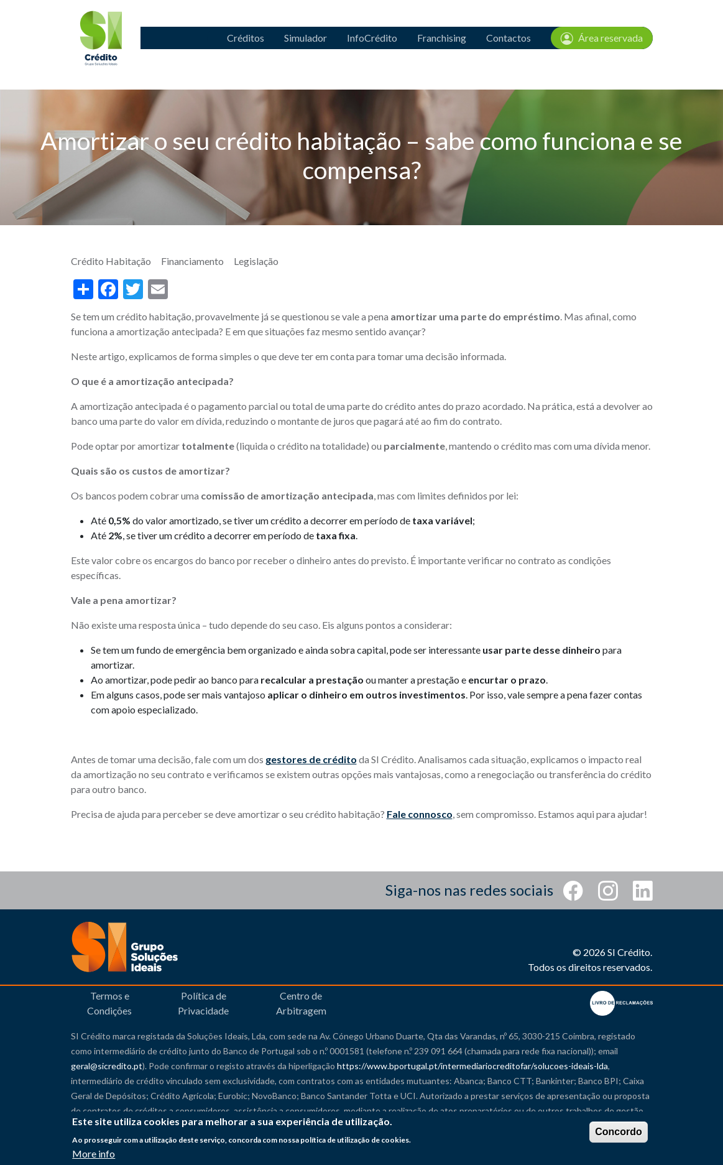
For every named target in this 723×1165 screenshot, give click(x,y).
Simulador (305, 38)
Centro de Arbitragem (301, 1003)
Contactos (508, 38)
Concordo (618, 1131)
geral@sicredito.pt (106, 1066)
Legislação (256, 261)
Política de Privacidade (203, 1003)
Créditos (245, 38)
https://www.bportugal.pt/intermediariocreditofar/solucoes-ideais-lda (472, 1066)
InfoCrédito (372, 38)
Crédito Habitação (111, 261)
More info (93, 1153)
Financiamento (192, 261)
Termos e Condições (109, 1003)
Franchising (441, 38)
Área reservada (602, 38)
